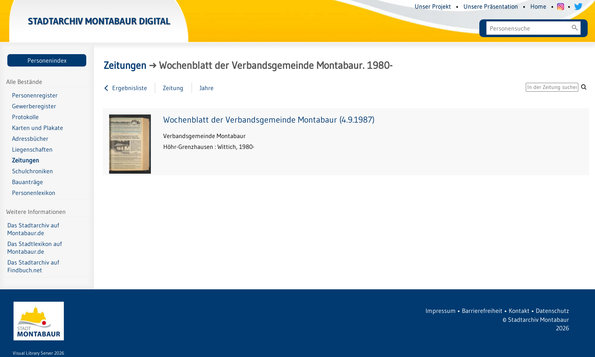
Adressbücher (30, 138)
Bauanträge (27, 182)
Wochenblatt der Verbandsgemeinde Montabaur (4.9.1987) (268, 119)
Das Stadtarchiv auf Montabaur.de (33, 229)
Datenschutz (552, 310)
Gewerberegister (34, 106)
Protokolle (25, 117)
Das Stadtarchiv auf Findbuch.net (33, 266)
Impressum (441, 310)
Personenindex (47, 60)
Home (538, 6)
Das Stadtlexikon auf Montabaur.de (34, 247)
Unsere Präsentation (490, 6)
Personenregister (35, 95)
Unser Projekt (433, 6)
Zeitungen (25, 160)
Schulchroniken (32, 171)
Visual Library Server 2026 (38, 353)
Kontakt (519, 310)
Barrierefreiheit (482, 310)
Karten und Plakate (37, 128)
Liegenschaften (32, 149)
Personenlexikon (33, 192)
